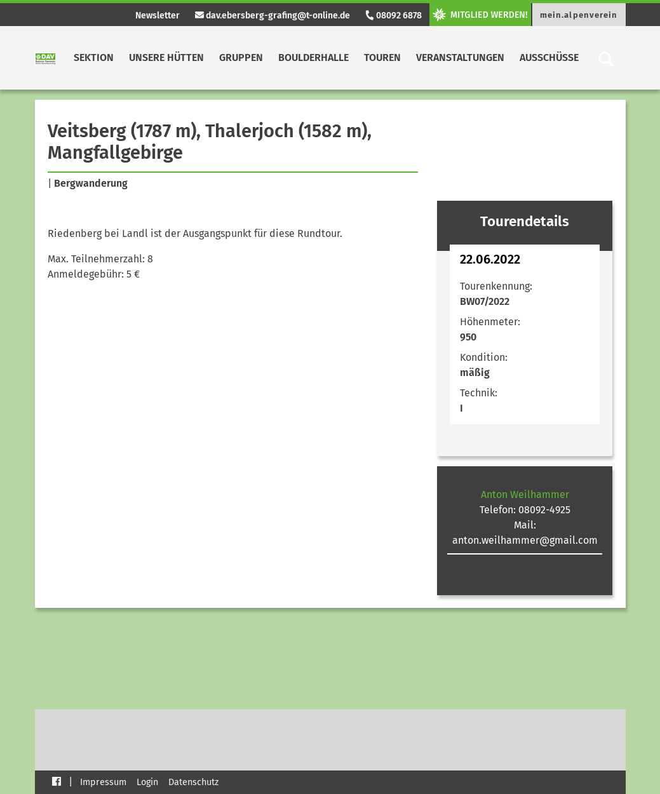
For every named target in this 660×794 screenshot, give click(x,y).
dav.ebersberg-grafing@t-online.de (272, 15)
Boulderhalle (313, 57)
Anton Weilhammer (525, 494)
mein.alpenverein (579, 15)
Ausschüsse (549, 57)
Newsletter (157, 15)
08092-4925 (544, 510)
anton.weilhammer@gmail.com (525, 540)
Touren (382, 57)
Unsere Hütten (166, 57)
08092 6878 (393, 15)
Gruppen (241, 57)
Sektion (94, 57)
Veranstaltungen (460, 57)
